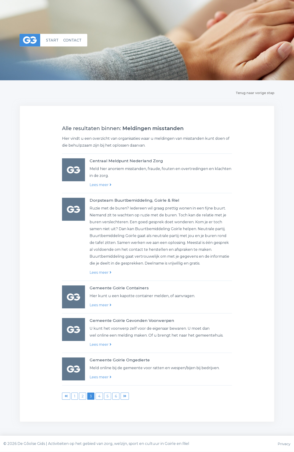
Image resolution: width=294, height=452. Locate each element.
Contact (72, 40)
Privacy (284, 444)
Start (52, 40)
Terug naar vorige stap (255, 93)
